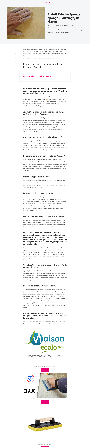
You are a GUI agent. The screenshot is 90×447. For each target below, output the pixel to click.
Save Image (45, 370)
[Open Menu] (40, 2)
